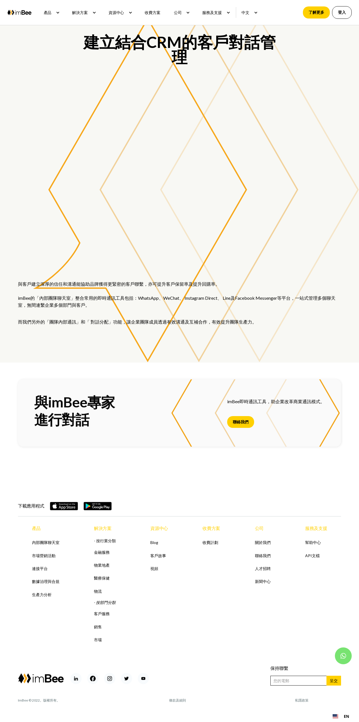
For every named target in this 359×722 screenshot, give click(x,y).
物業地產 (102, 565)
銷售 (98, 626)
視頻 (154, 568)
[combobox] (340, 716)
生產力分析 (42, 594)
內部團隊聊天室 (55, 298)
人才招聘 (263, 568)
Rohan (336, 700)
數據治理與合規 (45, 581)
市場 (98, 639)
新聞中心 (263, 581)
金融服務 (102, 552)
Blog (154, 542)
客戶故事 (158, 555)
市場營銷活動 (44, 555)
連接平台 (40, 568)
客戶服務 (102, 613)
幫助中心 (313, 542)
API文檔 (312, 555)
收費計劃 (210, 542)
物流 (98, 591)
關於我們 (263, 542)
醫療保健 (102, 578)
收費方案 (152, 12)
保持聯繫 (279, 668)
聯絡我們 (240, 421)
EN (341, 716)
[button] (51, 12)
